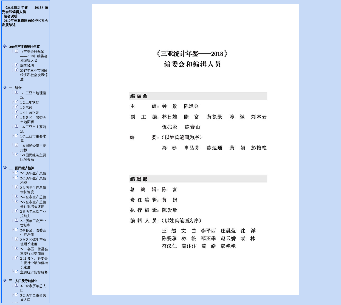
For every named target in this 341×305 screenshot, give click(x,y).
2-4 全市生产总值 (33, 197)
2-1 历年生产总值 (33, 173)
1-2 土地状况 (29, 102)
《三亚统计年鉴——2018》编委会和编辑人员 (34, 56)
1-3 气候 (26, 107)
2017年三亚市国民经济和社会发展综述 (34, 75)
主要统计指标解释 (34, 272)
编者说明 (27, 65)
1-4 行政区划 (29, 112)
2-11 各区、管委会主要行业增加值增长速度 (34, 263)
